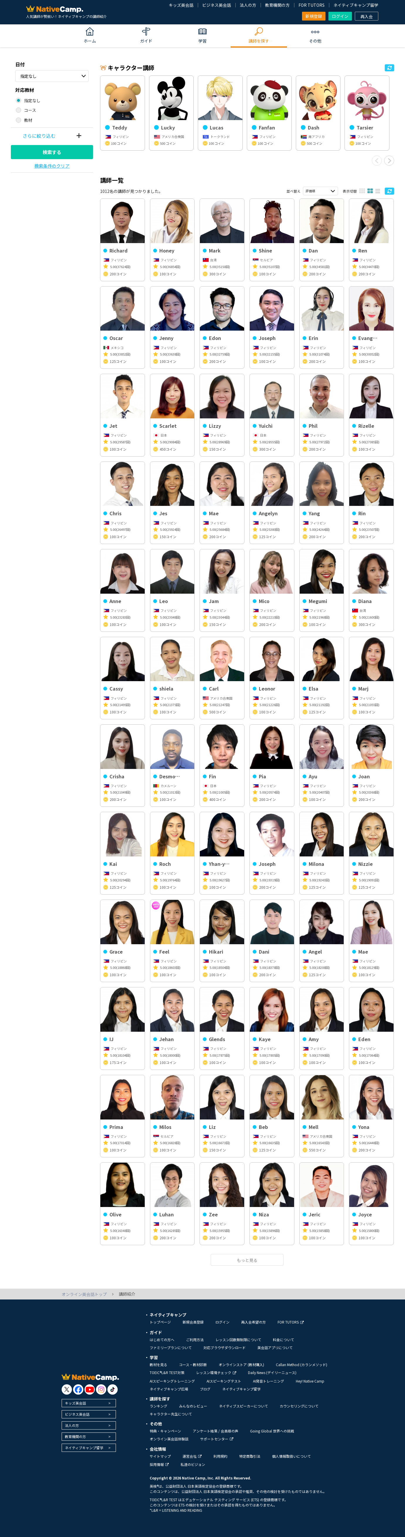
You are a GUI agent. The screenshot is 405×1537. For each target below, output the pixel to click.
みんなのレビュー (193, 1405)
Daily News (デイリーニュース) (272, 1372)
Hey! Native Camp (310, 1380)
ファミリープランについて (171, 1347)
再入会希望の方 (253, 1321)
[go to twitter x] (67, 1389)
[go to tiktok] (112, 1389)
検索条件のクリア (52, 166)
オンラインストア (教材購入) (241, 1364)
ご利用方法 (195, 1339)
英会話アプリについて (275, 1347)
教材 (28, 120)
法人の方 (248, 5)
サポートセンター (216, 1438)
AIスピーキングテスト (224, 1380)
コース (30, 110)
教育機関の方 (277, 5)
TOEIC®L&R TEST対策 (167, 1372)
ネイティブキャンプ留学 (355, 5)
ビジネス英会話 (216, 5)
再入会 (366, 16)
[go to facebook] (78, 1389)
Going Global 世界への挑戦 (272, 1430)
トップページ (160, 1321)
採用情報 (159, 1464)
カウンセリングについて (299, 1405)
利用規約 (220, 1456)
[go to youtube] (90, 1389)
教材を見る (158, 1364)
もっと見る (247, 1260)
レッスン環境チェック (216, 1372)
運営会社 (192, 1456)
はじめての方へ (162, 1339)
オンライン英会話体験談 (169, 1438)
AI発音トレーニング (268, 1380)
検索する (52, 152)
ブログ (205, 1388)
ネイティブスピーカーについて (243, 1405)
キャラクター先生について (171, 1413)
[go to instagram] (101, 1389)
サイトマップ (160, 1456)
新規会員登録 (193, 1321)
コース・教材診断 (193, 1364)
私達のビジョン (192, 1464)
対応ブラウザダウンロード (224, 1347)
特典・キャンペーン (165, 1430)
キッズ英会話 (181, 5)
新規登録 (314, 16)
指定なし (28, 76)
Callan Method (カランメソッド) (301, 1364)
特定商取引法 (249, 1456)
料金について (283, 1339)
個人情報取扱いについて (291, 1456)
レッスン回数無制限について (238, 1339)
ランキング (158, 1405)
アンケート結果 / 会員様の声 (215, 1430)
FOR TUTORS (311, 5)
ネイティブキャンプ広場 (169, 1388)
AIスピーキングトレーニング (172, 1380)
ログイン (340, 16)
